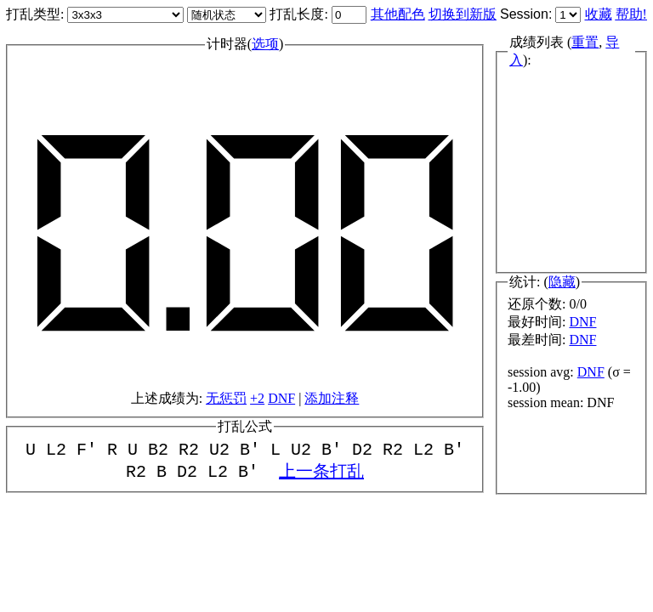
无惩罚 (226, 396)
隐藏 (562, 282)
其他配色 (398, 14)
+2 (257, 396)
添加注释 (331, 396)
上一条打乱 (321, 473)
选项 (265, 42)
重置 (585, 43)
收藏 (598, 14)
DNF (281, 396)
